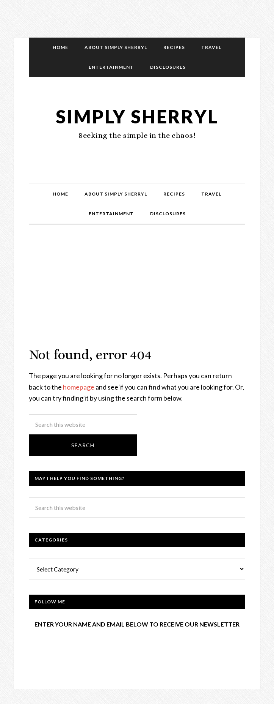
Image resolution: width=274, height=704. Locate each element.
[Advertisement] (137, 293)
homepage (78, 387)
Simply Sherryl (137, 116)
